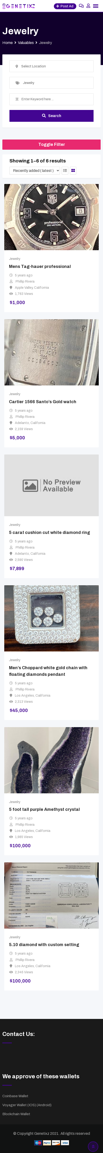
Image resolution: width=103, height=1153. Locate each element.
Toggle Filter (51, 144)
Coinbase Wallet (15, 1096)
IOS (32, 1105)
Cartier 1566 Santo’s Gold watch (42, 401)
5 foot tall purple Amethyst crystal (44, 809)
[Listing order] (34, 171)
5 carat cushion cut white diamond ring (49, 532)
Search (51, 116)
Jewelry (14, 259)
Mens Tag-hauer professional (40, 266)
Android (44, 1105)
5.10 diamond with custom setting (44, 944)
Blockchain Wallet (16, 1114)
